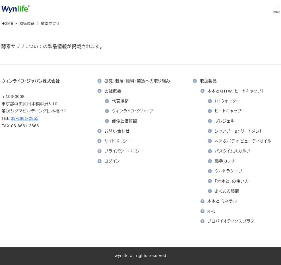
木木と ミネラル (222, 201)
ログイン (112, 161)
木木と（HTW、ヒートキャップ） (235, 91)
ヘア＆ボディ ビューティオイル (243, 141)
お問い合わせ (117, 131)
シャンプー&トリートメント (239, 131)
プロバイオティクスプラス (231, 221)
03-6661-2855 (25, 118)
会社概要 (112, 91)
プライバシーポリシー (124, 151)
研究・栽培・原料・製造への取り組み (137, 81)
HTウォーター (227, 101)
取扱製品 (208, 81)
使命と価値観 (124, 121)
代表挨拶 (120, 101)
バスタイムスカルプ (233, 151)
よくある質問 (227, 191)
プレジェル (225, 121)
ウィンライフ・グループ (132, 111)
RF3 (211, 211)
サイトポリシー (117, 141)
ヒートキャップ (228, 111)
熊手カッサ (225, 161)
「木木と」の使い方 (232, 181)
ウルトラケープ (229, 171)
